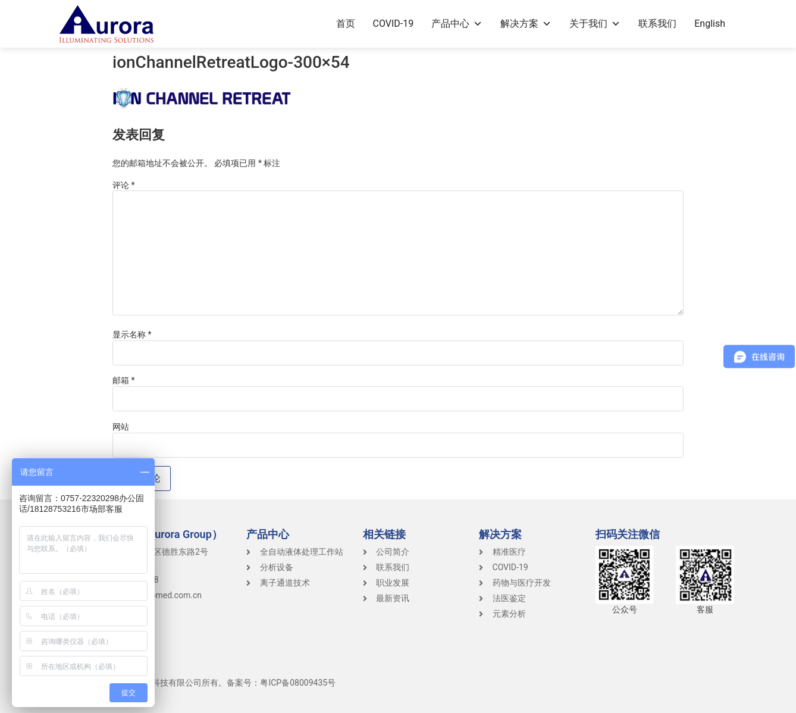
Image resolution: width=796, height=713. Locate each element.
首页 (345, 23)
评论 (123, 185)
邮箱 (123, 380)
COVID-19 (393, 23)
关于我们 (594, 23)
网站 (120, 427)
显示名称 (132, 334)
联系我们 (657, 23)
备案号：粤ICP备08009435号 (281, 682)
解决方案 (525, 23)
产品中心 (456, 23)
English (709, 23)
